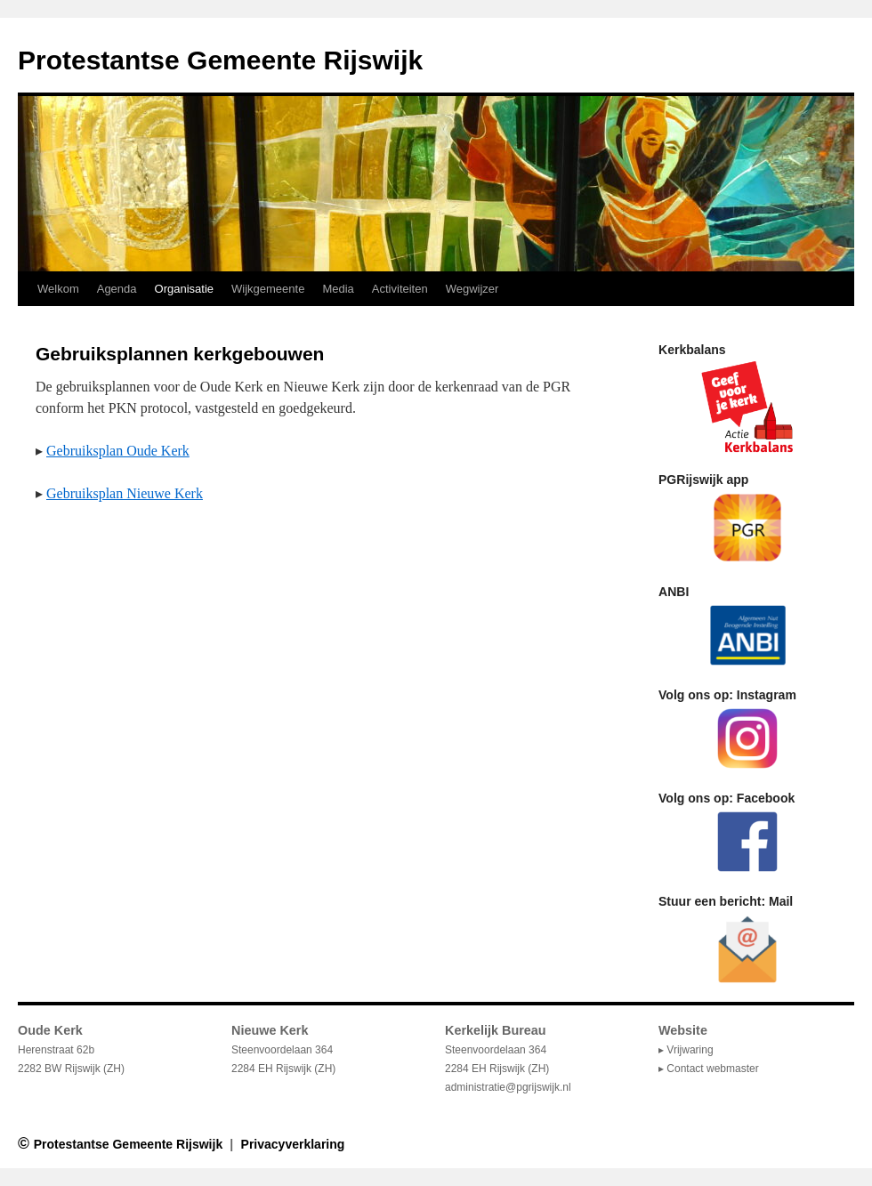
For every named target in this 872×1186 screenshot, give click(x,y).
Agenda (117, 288)
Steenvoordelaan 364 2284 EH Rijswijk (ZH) (497, 1050)
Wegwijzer (472, 288)
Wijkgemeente (267, 288)
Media (337, 288)
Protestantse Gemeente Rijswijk (220, 60)
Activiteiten (400, 288)
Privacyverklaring (293, 1144)
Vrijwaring (689, 1050)
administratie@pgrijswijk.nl (508, 1087)
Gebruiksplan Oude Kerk (118, 450)
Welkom (58, 288)
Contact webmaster (712, 1068)
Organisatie (184, 288)
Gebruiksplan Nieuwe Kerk (124, 493)
